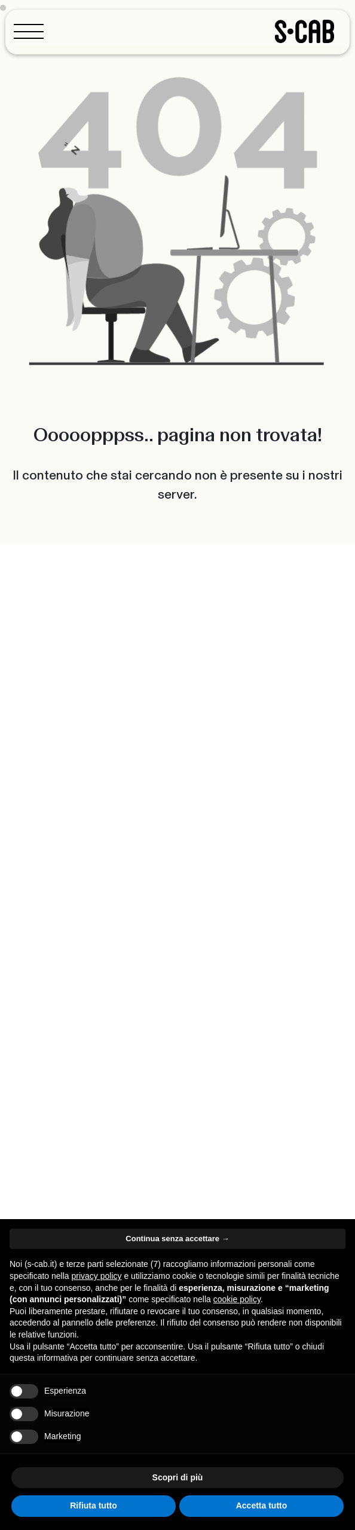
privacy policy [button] (97, 1276)
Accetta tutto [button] (261, 1505)
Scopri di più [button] (177, 1477)
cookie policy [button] (237, 1299)
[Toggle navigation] (32, 31)
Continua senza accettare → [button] (177, 1238)
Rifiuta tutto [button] (93, 1505)
